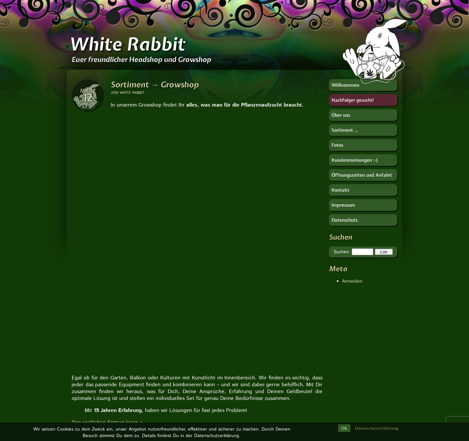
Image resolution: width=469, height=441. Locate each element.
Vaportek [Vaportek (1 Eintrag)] (258, 337)
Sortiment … (345, 130)
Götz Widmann (344, 328)
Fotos (337, 145)
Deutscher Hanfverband (353, 322)
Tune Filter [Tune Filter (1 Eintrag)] (259, 347)
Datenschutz (345, 220)
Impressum (343, 205)
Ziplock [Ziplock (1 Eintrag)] (256, 309)
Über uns (341, 115)
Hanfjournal (340, 335)
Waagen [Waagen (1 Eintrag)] (257, 318)
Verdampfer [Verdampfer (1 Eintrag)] (260, 366)
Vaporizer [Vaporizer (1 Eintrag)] (258, 375)
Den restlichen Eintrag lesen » (107, 171)
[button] (77, 188)
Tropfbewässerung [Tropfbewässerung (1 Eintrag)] (266, 394)
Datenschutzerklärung (377, 428)
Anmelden (352, 281)
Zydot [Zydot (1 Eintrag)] (278, 309)
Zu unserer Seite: (112, 317)
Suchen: (342, 252)
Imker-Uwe (340, 348)
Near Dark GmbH (346, 361)
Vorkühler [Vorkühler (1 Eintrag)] (288, 347)
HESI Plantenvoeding (351, 341)
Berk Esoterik (343, 309)
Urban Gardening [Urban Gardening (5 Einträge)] (269, 328)
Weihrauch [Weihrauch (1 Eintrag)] (286, 337)
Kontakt (340, 190)
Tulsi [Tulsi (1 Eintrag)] (281, 375)
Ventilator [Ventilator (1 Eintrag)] (258, 404)
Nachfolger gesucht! (353, 100)
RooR (335, 367)
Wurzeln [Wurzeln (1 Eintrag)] (257, 413)
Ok (344, 428)
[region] (197, 116)
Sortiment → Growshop (155, 84)
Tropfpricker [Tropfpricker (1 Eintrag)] (260, 385)
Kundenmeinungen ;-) (355, 160)
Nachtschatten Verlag (351, 354)
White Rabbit (127, 44)
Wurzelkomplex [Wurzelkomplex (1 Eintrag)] (288, 356)
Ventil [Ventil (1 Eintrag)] (282, 404)
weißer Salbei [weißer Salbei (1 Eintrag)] (293, 366)
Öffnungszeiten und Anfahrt (362, 175)
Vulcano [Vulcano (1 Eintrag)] (257, 356)
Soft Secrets (341, 374)
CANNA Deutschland (350, 315)
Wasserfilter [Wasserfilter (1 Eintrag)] (286, 413)
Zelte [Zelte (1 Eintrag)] (302, 404)
